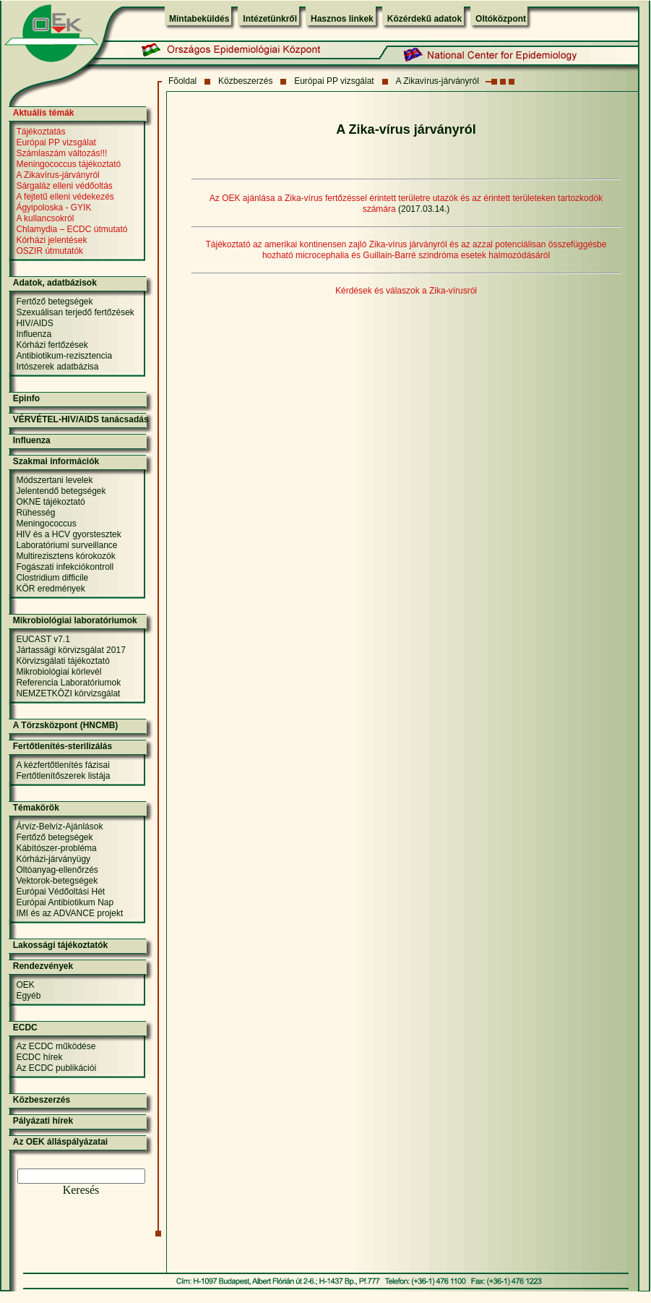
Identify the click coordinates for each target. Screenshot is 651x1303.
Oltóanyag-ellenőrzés (57, 870)
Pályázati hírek (43, 1121)
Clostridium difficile (52, 578)
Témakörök (36, 808)
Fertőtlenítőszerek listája (63, 776)
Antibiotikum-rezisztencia (64, 356)
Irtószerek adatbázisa (57, 367)
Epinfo (26, 398)
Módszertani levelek (54, 480)
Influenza (33, 334)
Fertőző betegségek (54, 301)
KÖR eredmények (50, 589)
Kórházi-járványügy (53, 859)
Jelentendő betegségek (60, 491)
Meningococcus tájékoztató (68, 164)
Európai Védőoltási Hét (60, 892)
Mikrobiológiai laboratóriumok (75, 620)
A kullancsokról (45, 218)
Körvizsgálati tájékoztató (62, 661)
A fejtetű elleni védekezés (64, 197)
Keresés (81, 1190)
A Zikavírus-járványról (436, 81)
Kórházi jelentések (51, 240)
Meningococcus (46, 523)
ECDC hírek (39, 1057)
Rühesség (35, 513)
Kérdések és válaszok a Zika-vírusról (406, 291)
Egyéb (28, 996)
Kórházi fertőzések (51, 345)
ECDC (25, 1027)
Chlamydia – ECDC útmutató (71, 229)
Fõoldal (182, 81)
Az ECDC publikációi (56, 1068)
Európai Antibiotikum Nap (64, 902)
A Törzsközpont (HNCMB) (65, 725)
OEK (25, 985)
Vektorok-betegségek (57, 881)
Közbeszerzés (245, 81)
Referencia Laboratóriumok (68, 683)
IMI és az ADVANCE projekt (69, 913)
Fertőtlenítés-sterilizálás (62, 746)
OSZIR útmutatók (49, 251)
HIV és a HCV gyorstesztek (68, 534)
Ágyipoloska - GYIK (53, 207)
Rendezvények (43, 966)
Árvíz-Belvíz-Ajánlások (59, 826)
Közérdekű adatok (424, 19)
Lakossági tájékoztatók (60, 945)
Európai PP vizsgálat (334, 81)
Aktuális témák (43, 113)
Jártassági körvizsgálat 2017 (70, 650)
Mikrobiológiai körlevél (58, 672)
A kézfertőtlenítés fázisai (62, 765)
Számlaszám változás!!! (61, 153)
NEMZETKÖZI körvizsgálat (68, 693)
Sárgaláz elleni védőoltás (64, 186)
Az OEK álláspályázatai (60, 1142)
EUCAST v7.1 (42, 639)
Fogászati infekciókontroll (64, 567)
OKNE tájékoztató (50, 502)
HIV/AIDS (34, 323)
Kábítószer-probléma (56, 848)
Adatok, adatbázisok (55, 283)
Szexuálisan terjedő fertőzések (75, 312)
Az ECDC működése (55, 1046)
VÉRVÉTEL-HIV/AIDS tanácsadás (81, 419)
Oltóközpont (500, 19)
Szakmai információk (56, 461)
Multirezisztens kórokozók (65, 556)
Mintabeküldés (199, 19)
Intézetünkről (270, 19)
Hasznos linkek (342, 19)
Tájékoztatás (40, 132)
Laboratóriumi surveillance (66, 545)
